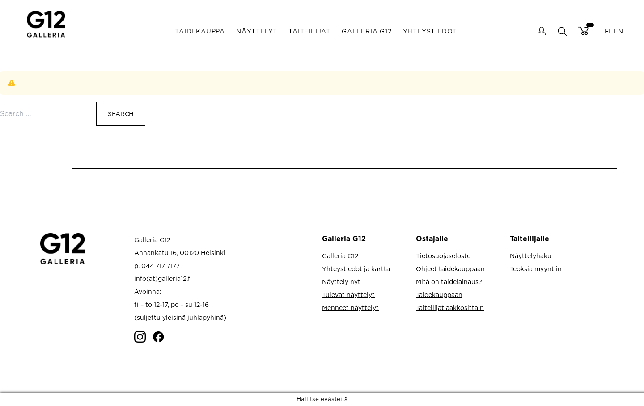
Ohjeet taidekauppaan (450, 268)
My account (542, 31)
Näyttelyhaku (530, 255)
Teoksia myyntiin (536, 268)
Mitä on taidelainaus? (449, 281)
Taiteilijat (309, 31)
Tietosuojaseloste (443, 255)
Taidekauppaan (439, 294)
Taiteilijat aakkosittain (450, 307)
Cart (583, 30)
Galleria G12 (367, 31)
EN (618, 31)
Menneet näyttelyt (350, 307)
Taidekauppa (200, 31)
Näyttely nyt (341, 281)
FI (607, 31)
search (562, 31)
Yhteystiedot (430, 31)
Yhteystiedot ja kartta (356, 268)
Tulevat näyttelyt (348, 294)
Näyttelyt (256, 31)
